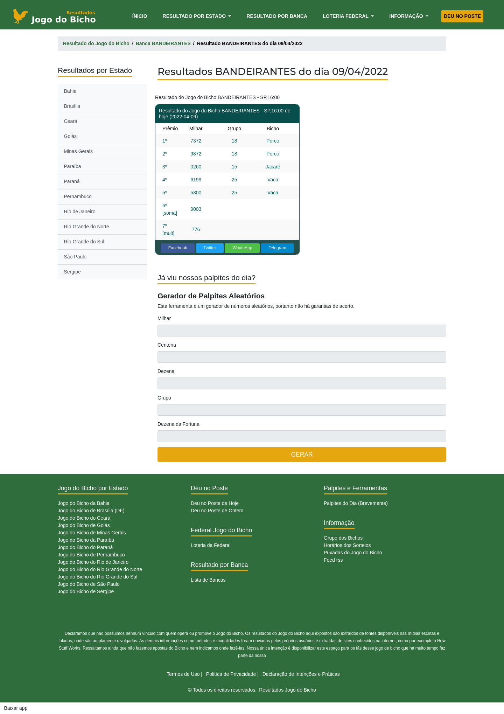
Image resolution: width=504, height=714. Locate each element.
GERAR (302, 454)
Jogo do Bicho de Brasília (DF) (91, 510)
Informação (406, 16)
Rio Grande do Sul (84, 241)
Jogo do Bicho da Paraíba (86, 540)
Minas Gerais (78, 151)
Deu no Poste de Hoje (215, 503)
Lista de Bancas (208, 580)
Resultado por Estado (195, 16)
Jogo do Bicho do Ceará (84, 518)
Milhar (164, 318)
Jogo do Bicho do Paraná (85, 547)
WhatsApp (242, 247)
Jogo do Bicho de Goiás (84, 525)
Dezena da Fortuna (179, 424)
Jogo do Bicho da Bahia (84, 503)
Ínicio (141, 15)
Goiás (70, 136)
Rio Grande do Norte (86, 226)
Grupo (164, 398)
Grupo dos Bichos (343, 538)
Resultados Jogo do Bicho (287, 690)
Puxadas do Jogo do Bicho (353, 552)
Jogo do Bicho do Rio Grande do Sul (97, 577)
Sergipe (72, 272)
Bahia (70, 91)
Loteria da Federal (211, 545)
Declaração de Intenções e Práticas (301, 674)
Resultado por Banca (276, 16)
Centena (167, 345)
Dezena (166, 371)
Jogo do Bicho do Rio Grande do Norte (100, 569)
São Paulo (75, 256)
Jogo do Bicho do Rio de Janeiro (93, 562)
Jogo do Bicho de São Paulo (89, 584)
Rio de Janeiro (80, 211)
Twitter (209, 247)
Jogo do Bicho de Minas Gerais (92, 532)
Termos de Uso (183, 674)
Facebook (177, 247)
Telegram (277, 247)
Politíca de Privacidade (231, 674)
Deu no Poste (462, 16)
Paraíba (72, 166)
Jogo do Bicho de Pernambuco (91, 554)
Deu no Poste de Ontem (217, 510)
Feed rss (333, 560)
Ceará (70, 121)
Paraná (72, 181)
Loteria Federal (346, 16)
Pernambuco (78, 196)
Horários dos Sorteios (347, 545)
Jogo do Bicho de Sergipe (86, 591)
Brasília (72, 106)
